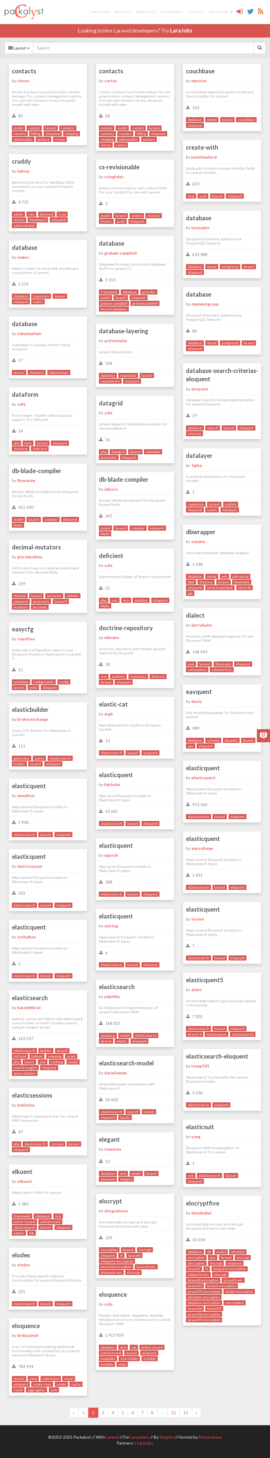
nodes (23, 257)
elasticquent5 (205, 979)
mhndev (111, 637)
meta (33, 688)
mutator (72, 596)
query (39, 758)
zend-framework (220, 588)
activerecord (50, 1222)
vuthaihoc (26, 937)
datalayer (199, 455)
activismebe (115, 340)
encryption (109, 1250)
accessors (41, 601)
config (64, 682)
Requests (123, 12)
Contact (196, 12)
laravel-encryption (221, 1286)
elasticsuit (200, 1126)
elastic (122, 1041)
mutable (107, 1364)
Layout (19, 47)
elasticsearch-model (126, 1063)
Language (220, 12)
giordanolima (29, 556)
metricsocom (29, 866)
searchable (129, 1359)
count (18, 1390)
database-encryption (204, 1303)
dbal (191, 582)
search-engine (25, 1068)
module (106, 128)
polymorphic (23, 139)
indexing (55, 1056)
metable (149, 1359)
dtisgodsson (116, 1210)
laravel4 (134, 1255)
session (57, 1144)
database (195, 120)
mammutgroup (205, 304)
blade (18, 525)
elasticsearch (111, 753)
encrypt (145, 1250)
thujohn (166, 1437)
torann (197, 919)
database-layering (123, 330)
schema (213, 740)
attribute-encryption (204, 1297)
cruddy (21, 161)
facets (125, 1117)
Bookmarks (172, 12)
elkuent (22, 1171)
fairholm (112, 784)
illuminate (241, 582)
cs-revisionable (119, 167)
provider (149, 292)
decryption (196, 1263)
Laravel (112, 1437)
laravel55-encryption (204, 1291)
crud (62, 214)
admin (18, 214)
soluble (198, 541)
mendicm (25, 795)
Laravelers (139, 1437)
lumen (212, 510)
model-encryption (239, 1291)
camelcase (50, 1378)
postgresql (230, 267)
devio (196, 701)
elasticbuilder (30, 709)
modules (141, 600)
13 (185, 1412)
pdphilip (112, 996)
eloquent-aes (111, 1272)
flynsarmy (26, 480)
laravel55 (195, 1286)
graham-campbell (120, 253)
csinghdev (114, 176)
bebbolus (26, 1105)
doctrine (206, 582)
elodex (21, 1255)
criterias (194, 434)
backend (46, 214)
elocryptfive (202, 1203)
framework (109, 292)
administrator (24, 225)
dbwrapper (200, 531)
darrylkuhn (201, 625)
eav (190, 746)
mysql (211, 267)
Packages (101, 12)
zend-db (244, 588)
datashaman (115, 1072)
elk (31, 1233)
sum (54, 1390)
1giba (196, 465)
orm (104, 676)
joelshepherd (204, 157)
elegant (109, 1139)
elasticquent (203, 767)
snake (61, 1384)
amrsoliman (202, 848)
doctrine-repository (126, 627)
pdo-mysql (240, 576)
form (28, 443)
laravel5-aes (233, 1280)
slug (191, 196)
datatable (153, 452)
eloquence (113, 1294)
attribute (238, 1252)
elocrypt (110, 1201)
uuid (203, 196)
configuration (43, 682)
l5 (206, 1269)
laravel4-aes (146, 1267)
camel (68, 1378)
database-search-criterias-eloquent (222, 375)
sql (133, 1347)
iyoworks (112, 1149)
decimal (20, 596)
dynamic (231, 740)
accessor (54, 596)
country (20, 134)
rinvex (23, 80)
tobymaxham (29, 333)
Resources (146, 12)
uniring (111, 926)
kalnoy (23, 171)
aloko (196, 989)
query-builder (25, 1073)
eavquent (199, 691)
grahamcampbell (145, 303)
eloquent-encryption (117, 1261)
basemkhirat (29, 1007)
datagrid (111, 403)
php (16, 443)
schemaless (197, 670)
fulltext (37, 1056)
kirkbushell (27, 1335)
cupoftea (25, 638)
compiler (51, 519)
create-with (202, 147)
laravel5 (61, 601)
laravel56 (195, 1308)
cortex (110, 80)
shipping (71, 134)
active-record (24, 1222)
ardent (136, 216)
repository (41, 296)
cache (76, 1384)
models (230, 504)
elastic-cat (113, 704)
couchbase (200, 71)
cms (31, 214)
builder (19, 764)
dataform (25, 394)
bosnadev (200, 227)
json (191, 664)
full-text (20, 1056)
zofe (21, 404)
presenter (109, 457)
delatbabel (201, 1213)
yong (196, 1136)
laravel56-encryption (204, 1314)
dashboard (38, 220)
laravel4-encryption (116, 1267)
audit (121, 221)
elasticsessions (32, 1095)
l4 (121, 1255)
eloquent (53, 134)
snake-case (42, 1384)
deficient (40, 449)
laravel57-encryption (204, 1320)
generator (22, 758)
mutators (21, 607)
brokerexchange (32, 719)
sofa (108, 1304)
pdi (190, 593)
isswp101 (200, 1066)
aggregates (36, 1390)
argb (108, 714)
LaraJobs (181, 30)
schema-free (222, 670)
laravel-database (114, 309)
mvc (126, 600)
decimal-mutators (36, 547)
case (33, 1378)
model (18, 128)
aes (212, 1257)
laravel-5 (194, 1034)
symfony (118, 676)
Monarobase (210, 1437)
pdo (224, 576)
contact (34, 128)
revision (153, 216)
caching (57, 1062)
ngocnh (111, 855)
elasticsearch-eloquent (217, 1056)
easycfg (23, 629)
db (209, 1252)
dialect (195, 615)
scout (71, 1056)
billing (35, 134)
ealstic (19, 1233)
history (106, 221)
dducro (111, 489)
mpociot (199, 80)
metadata (21, 682)
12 (173, 1412)
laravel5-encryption (203, 1280)
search (212, 428)
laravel (50, 128)
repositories (110, 381)
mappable (108, 1359)
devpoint (199, 389)
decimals (40, 607)
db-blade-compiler (36, 470)
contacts (24, 71)
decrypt (216, 1263)
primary (43, 139)
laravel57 (214, 1308)
